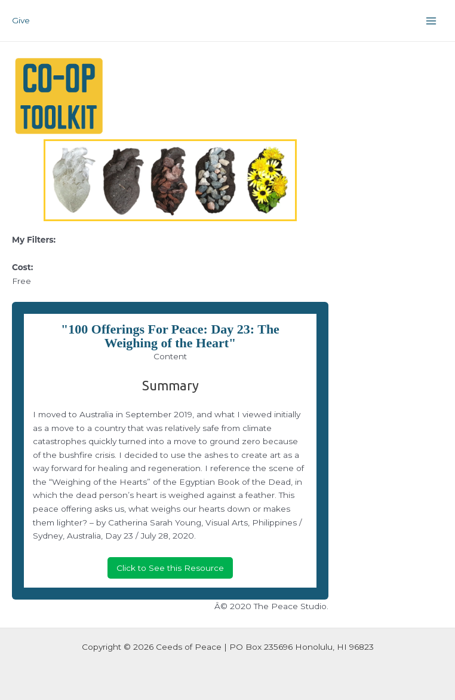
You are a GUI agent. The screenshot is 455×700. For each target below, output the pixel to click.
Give (21, 20)
